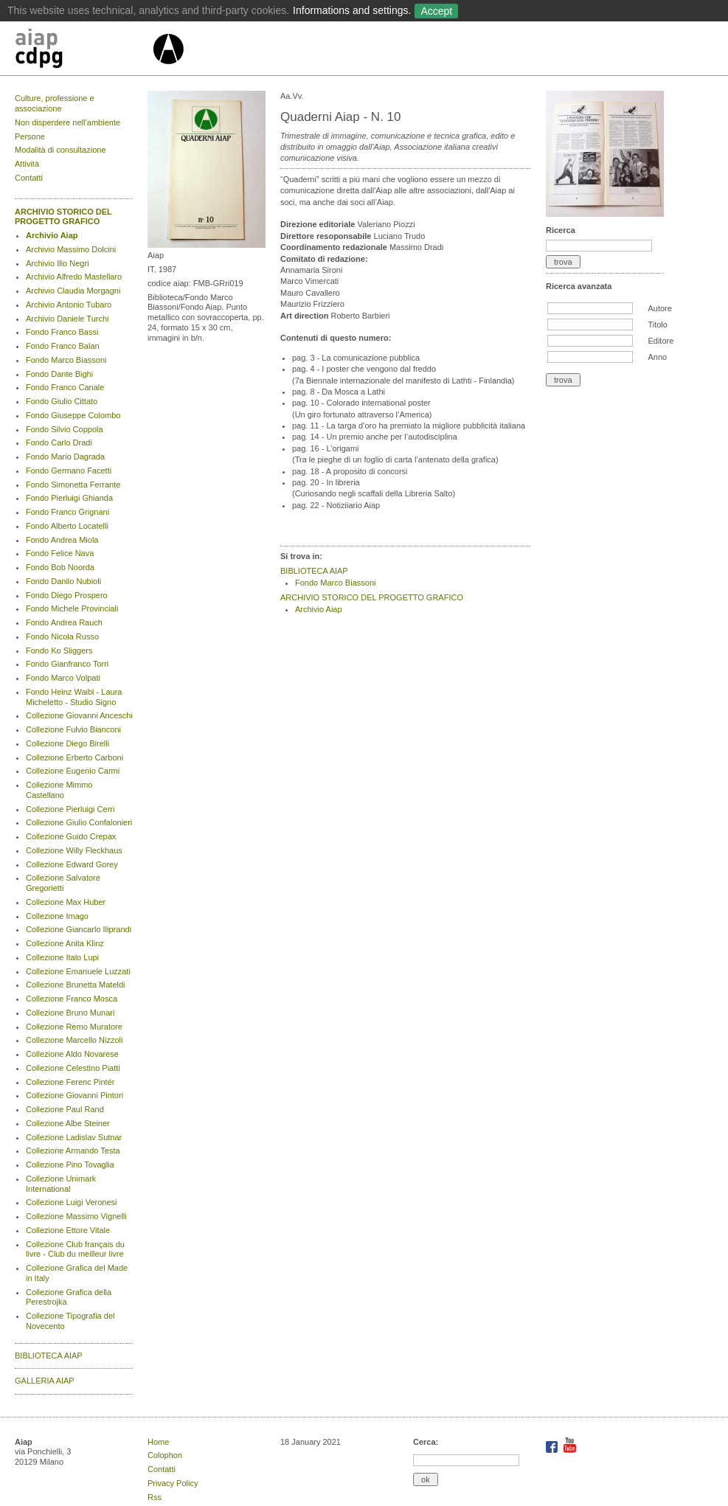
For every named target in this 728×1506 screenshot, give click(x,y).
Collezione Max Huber (65, 902)
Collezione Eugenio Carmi (72, 770)
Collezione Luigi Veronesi (71, 1202)
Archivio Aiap (52, 235)
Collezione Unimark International (61, 1183)
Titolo (658, 324)
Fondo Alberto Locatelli (67, 525)
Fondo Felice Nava (60, 553)
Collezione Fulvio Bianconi (73, 729)
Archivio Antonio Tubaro (68, 304)
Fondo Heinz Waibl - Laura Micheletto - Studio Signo (74, 697)
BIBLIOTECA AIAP (49, 1355)
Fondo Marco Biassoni (66, 359)
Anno (657, 357)
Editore (660, 340)
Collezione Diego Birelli (67, 743)
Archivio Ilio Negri (57, 263)
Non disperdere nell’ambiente (67, 122)
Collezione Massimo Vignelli (76, 1216)
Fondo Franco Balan (63, 345)
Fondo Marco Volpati (63, 677)
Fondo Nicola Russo (62, 636)
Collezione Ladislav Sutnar (74, 1137)
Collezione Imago (57, 916)
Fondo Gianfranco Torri (67, 663)
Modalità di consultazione (60, 149)
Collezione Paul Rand (65, 1109)
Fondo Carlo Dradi (59, 442)
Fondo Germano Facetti (68, 470)
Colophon (165, 1455)
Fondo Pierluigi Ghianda (69, 497)
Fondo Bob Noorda (60, 567)
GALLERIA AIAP (44, 1380)
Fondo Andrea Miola (62, 539)
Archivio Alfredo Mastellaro (74, 276)
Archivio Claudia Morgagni (73, 290)
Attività (27, 163)
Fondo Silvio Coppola (64, 429)
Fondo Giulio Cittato (61, 401)
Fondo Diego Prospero (67, 595)
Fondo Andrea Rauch (64, 622)
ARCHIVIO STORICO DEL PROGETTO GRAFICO (63, 216)
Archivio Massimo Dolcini (71, 249)
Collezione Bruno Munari (70, 1012)
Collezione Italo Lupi (62, 957)
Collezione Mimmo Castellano (59, 789)
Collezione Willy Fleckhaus (74, 850)
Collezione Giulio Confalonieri (79, 822)
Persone (30, 136)
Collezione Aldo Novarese (72, 1053)
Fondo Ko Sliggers (59, 650)
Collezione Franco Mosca (71, 998)
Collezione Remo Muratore (74, 1026)
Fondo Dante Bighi (59, 373)
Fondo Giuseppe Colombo (73, 415)
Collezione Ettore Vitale (68, 1230)
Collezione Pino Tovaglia (70, 1164)
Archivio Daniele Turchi (67, 318)
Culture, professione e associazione (54, 103)
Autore (659, 308)
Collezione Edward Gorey (72, 864)
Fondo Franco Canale (65, 387)
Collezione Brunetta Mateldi (75, 984)
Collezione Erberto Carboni (74, 757)
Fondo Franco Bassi (62, 331)
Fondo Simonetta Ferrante (73, 484)
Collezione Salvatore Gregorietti (63, 882)
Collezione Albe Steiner (68, 1123)
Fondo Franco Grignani (67, 511)
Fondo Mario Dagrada (65, 456)
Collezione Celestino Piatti (73, 1067)
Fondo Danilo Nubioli (63, 581)
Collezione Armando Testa (73, 1150)
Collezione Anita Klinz (65, 943)
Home (158, 1441)
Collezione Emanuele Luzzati (78, 971)
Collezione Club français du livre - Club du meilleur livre (75, 1249)
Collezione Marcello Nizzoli (74, 1039)
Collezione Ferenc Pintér (70, 1082)
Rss (155, 1497)
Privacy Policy (173, 1483)
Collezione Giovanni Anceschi (79, 715)
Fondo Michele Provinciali (72, 608)
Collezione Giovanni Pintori (74, 1095)
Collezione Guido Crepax (71, 836)
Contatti (29, 177)
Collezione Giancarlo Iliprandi (78, 929)
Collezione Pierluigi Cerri (70, 809)
